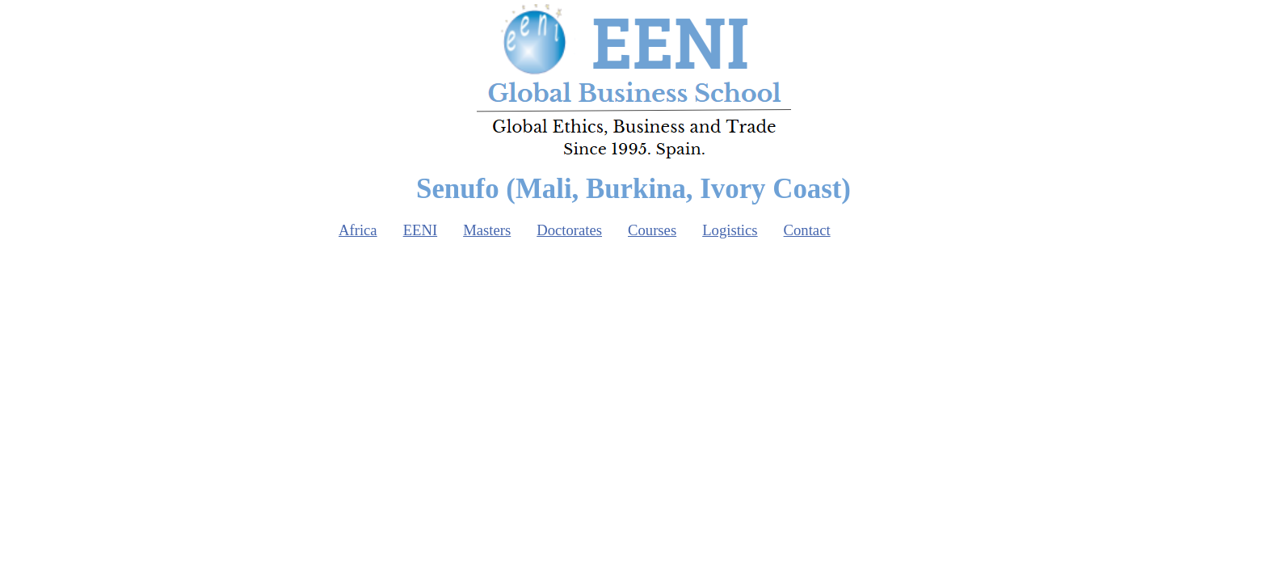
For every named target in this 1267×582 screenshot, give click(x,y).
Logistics (729, 229)
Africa (358, 229)
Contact (807, 229)
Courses (652, 229)
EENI (420, 229)
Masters (487, 229)
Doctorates (569, 229)
